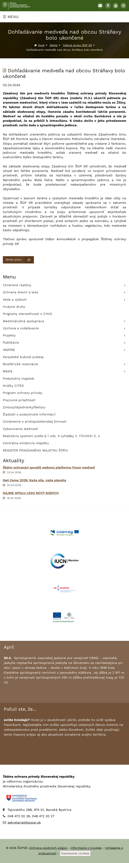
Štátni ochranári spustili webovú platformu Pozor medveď (49, 467)
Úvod (41, 45)
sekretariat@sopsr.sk (24, 822)
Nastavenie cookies (75, 853)
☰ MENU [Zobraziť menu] (11, 16)
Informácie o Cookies (86, 848)
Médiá (53, 45)
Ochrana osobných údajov (48, 848)
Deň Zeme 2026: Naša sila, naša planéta (34, 480)
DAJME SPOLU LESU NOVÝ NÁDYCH (31, 493)
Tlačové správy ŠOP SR (77, 45)
